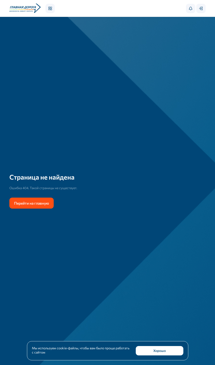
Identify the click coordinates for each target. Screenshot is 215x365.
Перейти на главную (31, 203)
